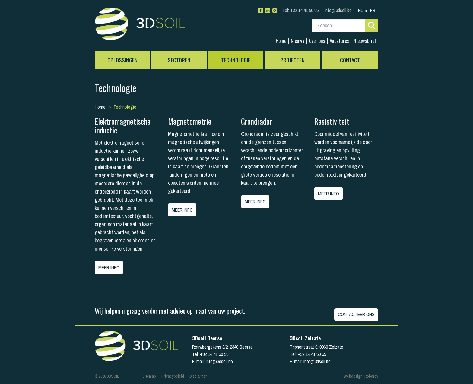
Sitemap (149, 376)
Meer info (108, 267)
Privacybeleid (172, 376)
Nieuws (297, 41)
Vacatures (339, 41)
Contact (350, 60)
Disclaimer (198, 376)
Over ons (317, 41)
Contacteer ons (356, 314)
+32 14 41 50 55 (300, 10)
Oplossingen (122, 60)
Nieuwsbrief (365, 41)
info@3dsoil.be (338, 10)
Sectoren (179, 60)
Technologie (235, 60)
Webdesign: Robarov (361, 376)
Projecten (292, 60)
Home (281, 41)
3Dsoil (140, 26)
